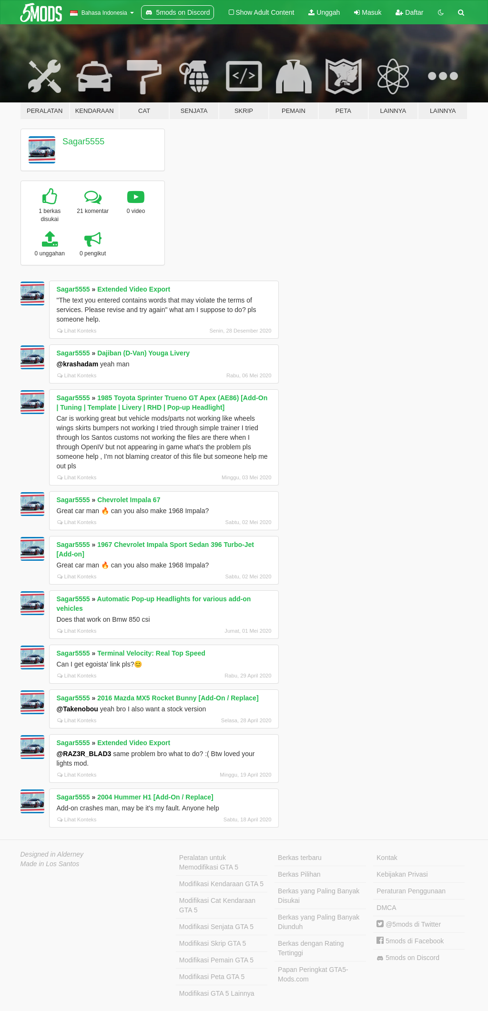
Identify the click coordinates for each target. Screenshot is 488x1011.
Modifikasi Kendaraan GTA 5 (221, 884)
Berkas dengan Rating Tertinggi (311, 948)
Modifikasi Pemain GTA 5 (216, 960)
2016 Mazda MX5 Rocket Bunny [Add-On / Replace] (177, 698)
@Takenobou (77, 709)
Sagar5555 (83, 141)
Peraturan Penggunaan (411, 891)
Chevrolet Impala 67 (128, 500)
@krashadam (78, 364)
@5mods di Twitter (408, 924)
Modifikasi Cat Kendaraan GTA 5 (217, 905)
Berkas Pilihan (299, 874)
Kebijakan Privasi (401, 874)
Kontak (386, 857)
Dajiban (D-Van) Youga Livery (143, 353)
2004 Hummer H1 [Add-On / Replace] (155, 797)
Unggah (324, 12)
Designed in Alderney (52, 854)
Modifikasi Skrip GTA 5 (212, 943)
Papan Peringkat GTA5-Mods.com (313, 974)
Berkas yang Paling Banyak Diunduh (318, 921)
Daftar (409, 12)
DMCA (386, 907)
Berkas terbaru (300, 857)
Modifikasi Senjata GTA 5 (216, 926)
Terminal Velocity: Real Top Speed (151, 653)
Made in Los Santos (50, 864)
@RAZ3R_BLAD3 (84, 754)
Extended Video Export (133, 289)
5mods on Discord (407, 958)
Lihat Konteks (77, 331)
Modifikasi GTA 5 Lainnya (216, 993)
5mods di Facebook (410, 941)
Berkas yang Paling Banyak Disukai (318, 895)
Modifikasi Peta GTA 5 (211, 977)
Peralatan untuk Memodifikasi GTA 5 (208, 862)
